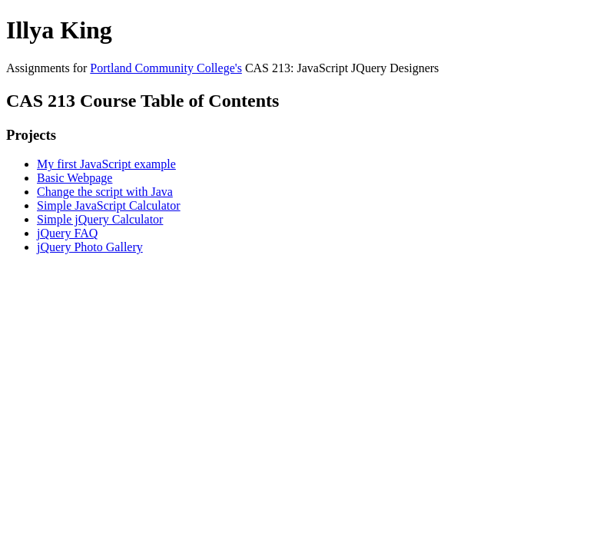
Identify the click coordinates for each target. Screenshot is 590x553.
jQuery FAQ (67, 233)
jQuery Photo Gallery (90, 246)
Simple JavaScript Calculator (109, 205)
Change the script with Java (105, 191)
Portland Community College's (166, 68)
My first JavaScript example (106, 164)
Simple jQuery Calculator (100, 219)
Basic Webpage (74, 177)
